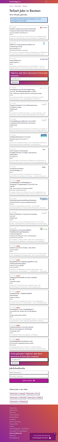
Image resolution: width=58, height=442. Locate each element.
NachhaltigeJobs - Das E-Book (19, 428)
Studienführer (14, 417)
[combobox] (28, 376)
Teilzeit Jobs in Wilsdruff (17, 397)
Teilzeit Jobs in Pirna (32, 394)
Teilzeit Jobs (18, 6)
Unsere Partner (14, 415)
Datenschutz (13, 410)
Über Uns (12, 412)
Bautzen (25, 6)
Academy (12, 419)
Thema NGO (13, 424)
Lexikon (11, 426)
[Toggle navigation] (46, 1)
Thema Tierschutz (15, 422)
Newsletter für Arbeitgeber (18, 431)
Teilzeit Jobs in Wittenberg (18, 401)
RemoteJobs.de (14, 438)
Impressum (13, 408)
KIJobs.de (12, 435)
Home (11, 6)
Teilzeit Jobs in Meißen (35, 397)
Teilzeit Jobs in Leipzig (17, 394)
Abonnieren (15, 82)
